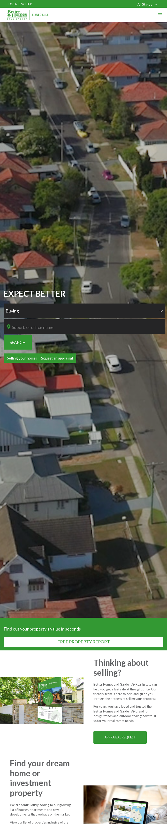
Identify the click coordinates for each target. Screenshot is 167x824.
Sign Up (26, 4)
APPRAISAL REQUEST (120, 737)
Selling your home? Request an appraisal (40, 358)
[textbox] (87, 327)
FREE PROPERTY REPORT (83, 641)
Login (12, 4)
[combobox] (148, 4)
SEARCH (18, 342)
